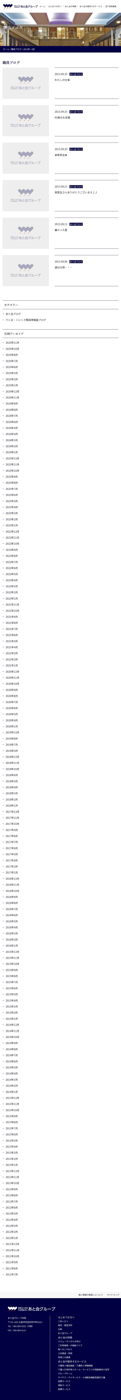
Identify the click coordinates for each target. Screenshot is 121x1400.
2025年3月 (12, 373)
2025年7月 (12, 360)
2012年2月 (12, 1231)
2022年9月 (12, 549)
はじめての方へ (55, 6)
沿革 (60, 1329)
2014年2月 (12, 1085)
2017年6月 (12, 848)
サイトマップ (113, 1294)
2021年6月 (12, 634)
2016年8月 (12, 902)
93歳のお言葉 (62, 117)
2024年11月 (12, 397)
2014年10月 (12, 1036)
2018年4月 (12, 787)
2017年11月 (12, 817)
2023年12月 (12, 458)
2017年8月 (12, 835)
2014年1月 (12, 1091)
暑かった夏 (61, 230)
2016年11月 (12, 884)
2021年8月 (12, 622)
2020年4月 (12, 720)
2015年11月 (12, 957)
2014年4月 (12, 1073)
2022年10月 (12, 543)
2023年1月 (12, 525)
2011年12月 (12, 1243)
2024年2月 (12, 446)
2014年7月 (12, 1055)
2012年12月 (12, 1170)
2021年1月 (12, 665)
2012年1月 (12, 1237)
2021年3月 (12, 653)
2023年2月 (12, 519)
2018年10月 (12, 769)
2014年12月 (12, 1024)
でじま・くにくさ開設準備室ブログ (26, 319)
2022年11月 (12, 537)
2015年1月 (12, 1018)
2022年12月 (12, 531)
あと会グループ (65, 1333)
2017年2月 (12, 866)
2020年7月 (12, 702)
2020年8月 (12, 695)
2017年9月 (12, 829)
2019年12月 (12, 732)
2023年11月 (12, 464)
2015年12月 (12, 951)
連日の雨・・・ (63, 267)
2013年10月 (12, 1110)
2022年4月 (12, 580)
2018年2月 (12, 799)
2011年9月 (12, 1262)
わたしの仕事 (62, 80)
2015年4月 (12, 1000)
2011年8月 (12, 1268)
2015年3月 (12, 1006)
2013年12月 (12, 1097)
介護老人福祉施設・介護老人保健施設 (75, 1365)
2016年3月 (12, 933)
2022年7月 (12, 561)
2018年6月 (12, 775)
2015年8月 (12, 976)
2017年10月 (12, 823)
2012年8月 (12, 1195)
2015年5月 (12, 994)
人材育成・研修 (65, 1353)
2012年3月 (12, 1225)
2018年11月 (12, 762)
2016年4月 (12, 927)
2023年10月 (12, 470)
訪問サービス (64, 1381)
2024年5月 (12, 427)
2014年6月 (12, 1061)
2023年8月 (12, 482)
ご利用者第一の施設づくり (70, 1345)
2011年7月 (12, 1274)
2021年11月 (12, 604)
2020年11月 (12, 677)
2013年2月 (12, 1158)
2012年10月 (12, 1183)
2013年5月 (12, 1140)
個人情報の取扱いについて (90, 1294)
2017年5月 (12, 854)
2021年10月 (12, 610)
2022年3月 (12, 586)
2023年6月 (12, 494)
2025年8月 (12, 354)
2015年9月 (12, 969)
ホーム (42, 6)
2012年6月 (12, 1207)
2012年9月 (12, 1189)
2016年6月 (12, 915)
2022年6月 (12, 568)
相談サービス (64, 1385)
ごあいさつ (63, 1321)
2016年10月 (12, 890)
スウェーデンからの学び (69, 1341)
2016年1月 (12, 945)
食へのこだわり (65, 1349)
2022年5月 (12, 574)
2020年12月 (12, 671)
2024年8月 (12, 409)
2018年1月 (12, 805)
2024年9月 (12, 403)
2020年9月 (12, 689)
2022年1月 (12, 598)
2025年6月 (12, 367)
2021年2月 (12, 659)
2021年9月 (12, 616)
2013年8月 (12, 1122)
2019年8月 (12, 738)
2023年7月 (12, 488)
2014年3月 (12, 1079)
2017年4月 (12, 860)
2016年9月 (12, 896)
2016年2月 (12, 939)
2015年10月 (12, 963)
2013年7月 (12, 1128)
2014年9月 (12, 1042)
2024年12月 (12, 391)
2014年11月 (12, 1030)
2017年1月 (12, 872)
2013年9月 (12, 1116)
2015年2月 (12, 1012)
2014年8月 (12, 1049)
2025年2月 (12, 379)
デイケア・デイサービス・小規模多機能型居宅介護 (81, 1377)
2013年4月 (12, 1146)
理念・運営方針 (65, 1325)
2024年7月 (12, 415)
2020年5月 (12, 714)
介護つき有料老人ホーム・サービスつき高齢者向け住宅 (83, 1369)
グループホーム (65, 1373)
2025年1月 (12, 385)
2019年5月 (12, 750)
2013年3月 (12, 1152)
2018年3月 (12, 793)
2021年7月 (12, 628)
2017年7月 (12, 841)
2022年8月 (12, 555)
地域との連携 (64, 1357)
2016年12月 (12, 878)
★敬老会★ (61, 155)
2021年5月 (12, 641)
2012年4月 (12, 1219)
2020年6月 (12, 708)
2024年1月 (12, 452)
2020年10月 (12, 683)
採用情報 (112, 6)
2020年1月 (12, 726)
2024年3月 (12, 440)
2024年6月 (12, 421)
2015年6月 (12, 988)
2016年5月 (12, 921)
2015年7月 (12, 982)
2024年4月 (12, 433)
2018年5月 (12, 781)
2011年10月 (12, 1256)
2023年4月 (12, 507)
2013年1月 (12, 1164)
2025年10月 (12, 348)
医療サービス (64, 1389)
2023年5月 (12, 501)
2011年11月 (12, 1250)
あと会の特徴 (70, 6)
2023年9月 (12, 476)
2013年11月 (12, 1103)
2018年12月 (12, 756)
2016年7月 (12, 909)
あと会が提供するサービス (91, 6)
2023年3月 (12, 513)
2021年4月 (12, 647)
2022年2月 (12, 592)
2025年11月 (12, 342)
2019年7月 (12, 744)
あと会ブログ (13, 313)
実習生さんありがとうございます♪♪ (76, 192)
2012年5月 (12, 1213)
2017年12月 (12, 811)
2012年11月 (12, 1177)
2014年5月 (12, 1067)
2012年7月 (12, 1201)
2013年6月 (12, 1134)
